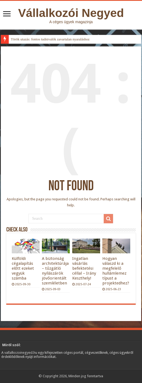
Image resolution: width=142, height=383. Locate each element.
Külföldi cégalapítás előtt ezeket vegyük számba (23, 268)
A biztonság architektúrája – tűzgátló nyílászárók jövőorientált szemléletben (55, 271)
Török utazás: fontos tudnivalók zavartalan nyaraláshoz (50, 39)
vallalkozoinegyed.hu (20, 353)
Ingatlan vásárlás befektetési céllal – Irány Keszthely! (84, 268)
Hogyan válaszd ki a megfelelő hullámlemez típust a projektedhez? (115, 271)
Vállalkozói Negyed (71, 12)
